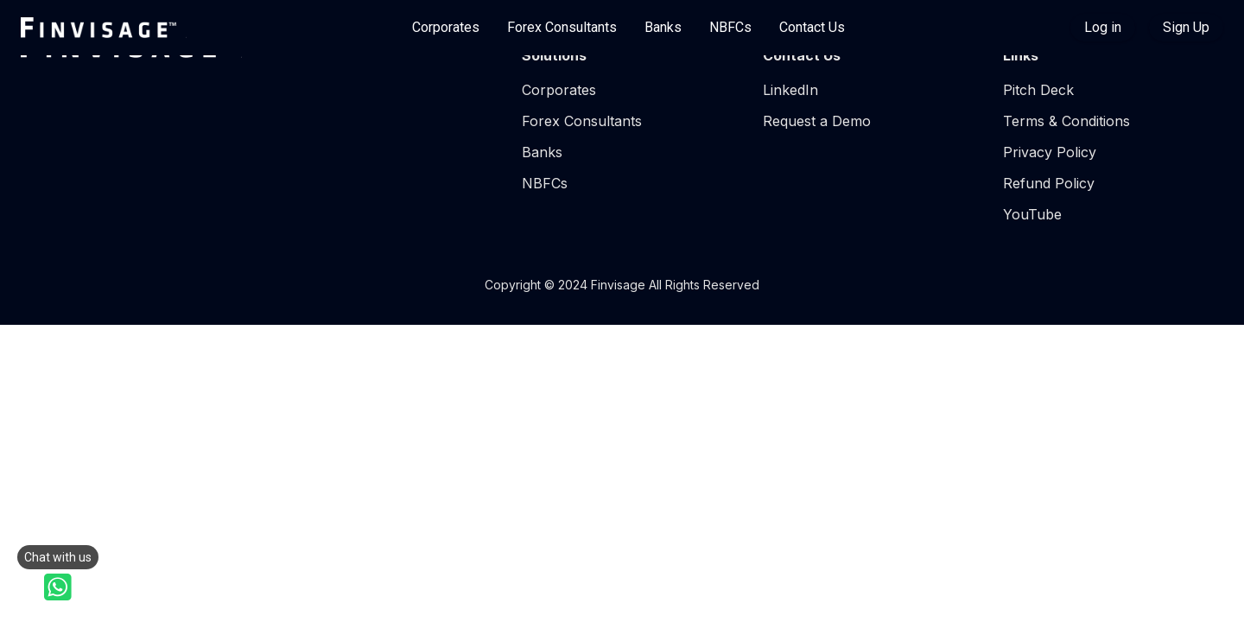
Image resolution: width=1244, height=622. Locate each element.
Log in (1102, 27)
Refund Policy (1049, 183)
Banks (663, 27)
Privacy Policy (1049, 152)
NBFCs (730, 27)
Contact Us (812, 27)
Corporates (445, 27)
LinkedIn (790, 89)
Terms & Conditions (1066, 121)
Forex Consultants (562, 27)
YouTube (1032, 214)
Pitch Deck (1038, 89)
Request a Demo (817, 121)
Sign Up (1186, 27)
